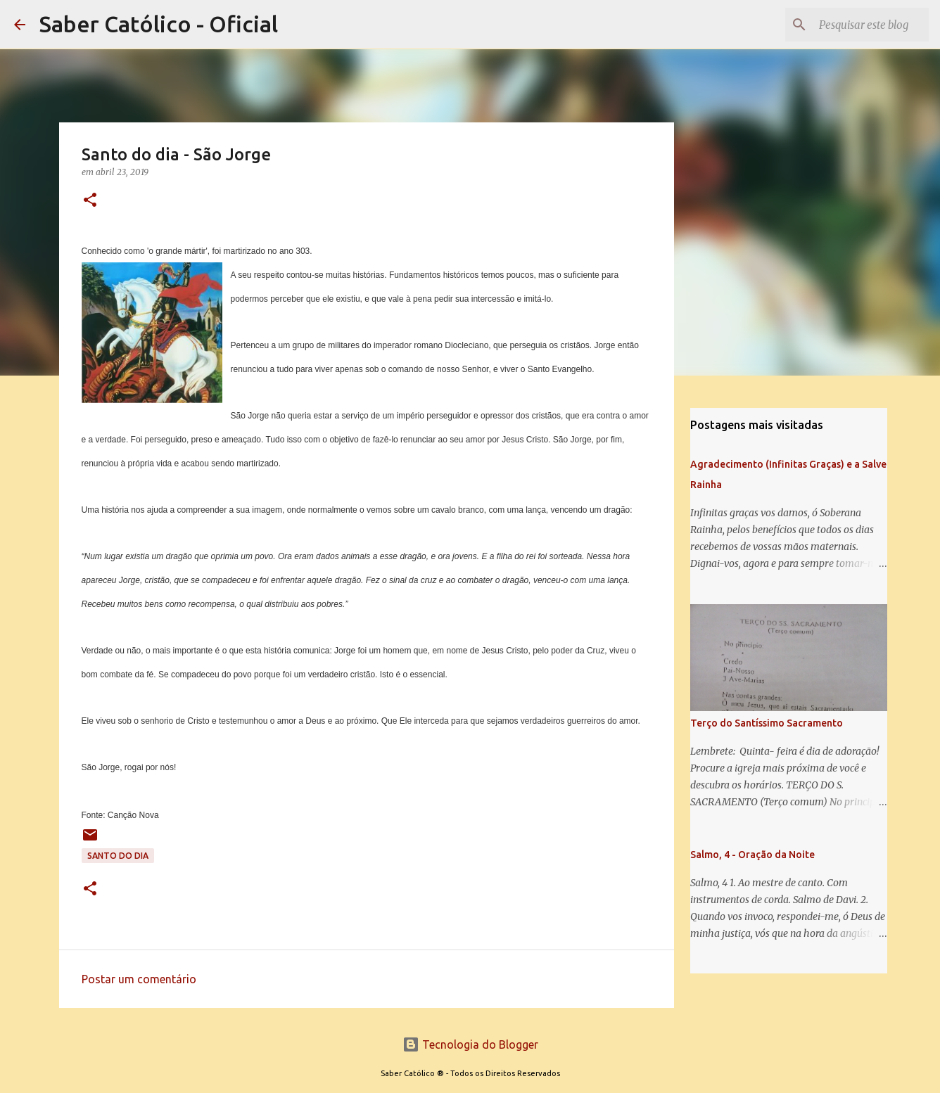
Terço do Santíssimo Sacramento (766, 723)
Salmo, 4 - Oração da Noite (752, 854)
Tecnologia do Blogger (470, 1044)
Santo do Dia (117, 855)
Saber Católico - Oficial (158, 24)
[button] (90, 200)
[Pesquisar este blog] (855, 24)
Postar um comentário (139, 979)
